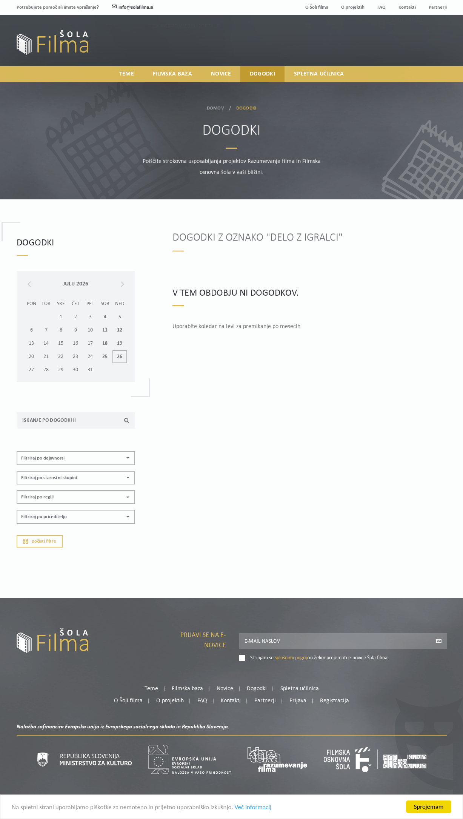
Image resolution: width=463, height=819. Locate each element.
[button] (76, 471)
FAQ (381, 7)
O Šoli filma (316, 7)
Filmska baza (172, 74)
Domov (215, 106)
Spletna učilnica (319, 74)
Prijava (399, 46)
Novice (221, 74)
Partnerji (438, 7)
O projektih (353, 7)
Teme (126, 74)
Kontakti (407, 7)
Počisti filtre (39, 554)
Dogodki (262, 74)
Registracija (434, 46)
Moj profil (407, 37)
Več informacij (253, 808)
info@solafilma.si (132, 7)
